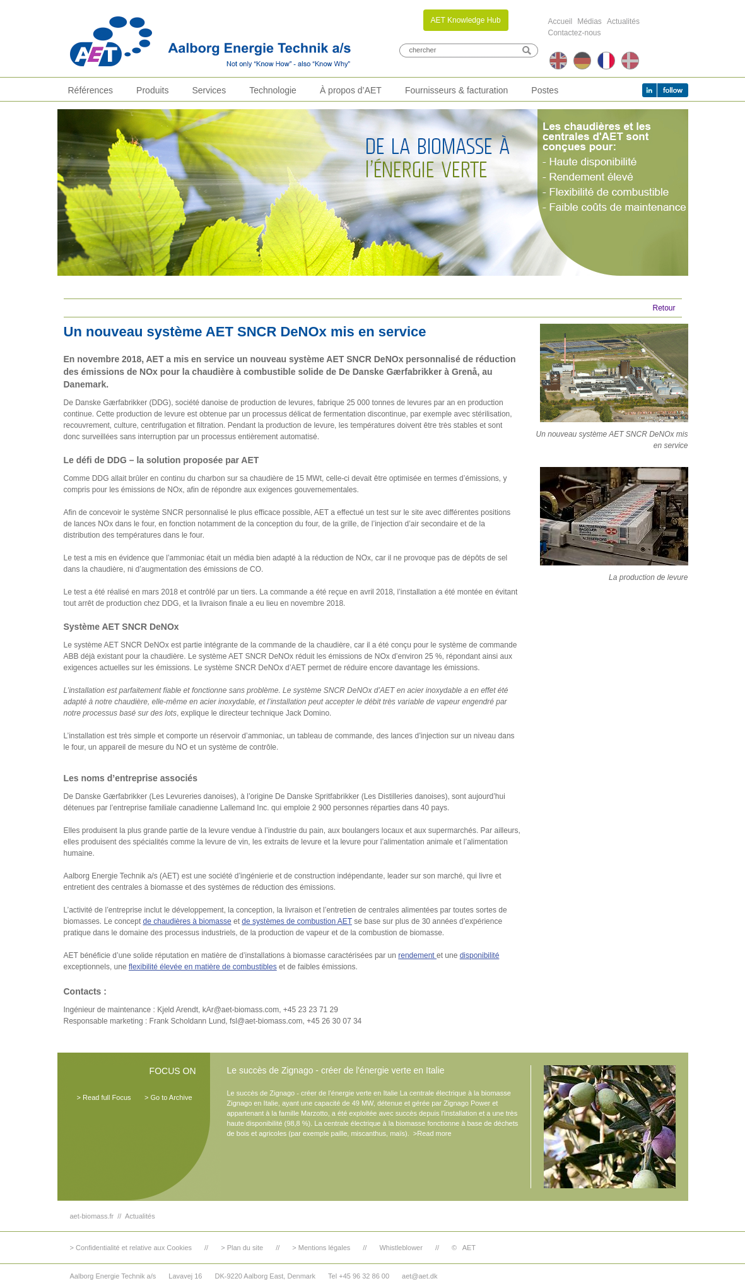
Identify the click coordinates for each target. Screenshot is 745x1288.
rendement (417, 955)
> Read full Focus (104, 1097)
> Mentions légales (321, 1247)
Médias (589, 21)
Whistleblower (400, 1247)
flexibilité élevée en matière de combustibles (203, 966)
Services (209, 90)
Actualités (623, 21)
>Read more (432, 1133)
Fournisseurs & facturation (456, 90)
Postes (544, 90)
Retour (663, 308)
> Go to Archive (168, 1097)
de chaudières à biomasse (187, 921)
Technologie (272, 90)
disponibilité (480, 955)
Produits (152, 90)
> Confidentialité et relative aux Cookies (131, 1247)
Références (91, 90)
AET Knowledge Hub (466, 20)
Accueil (560, 21)
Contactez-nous (574, 32)
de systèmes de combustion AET (297, 921)
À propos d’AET (351, 90)
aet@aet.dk (419, 1276)
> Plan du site (242, 1247)
